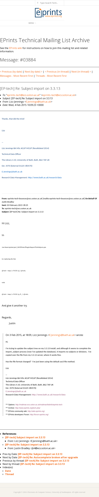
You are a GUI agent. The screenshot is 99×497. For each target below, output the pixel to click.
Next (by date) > (33, 71)
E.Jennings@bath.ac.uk (38, 101)
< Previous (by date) (11, 71)
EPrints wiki (15, 48)
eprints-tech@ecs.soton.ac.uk (23, 95)
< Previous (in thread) (57, 71)
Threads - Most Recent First (51, 75)
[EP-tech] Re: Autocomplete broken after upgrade (48, 457)
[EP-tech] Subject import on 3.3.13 (25, 437)
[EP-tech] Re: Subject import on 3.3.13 (27, 444)
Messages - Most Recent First (16, 75)
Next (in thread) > (81, 71)
